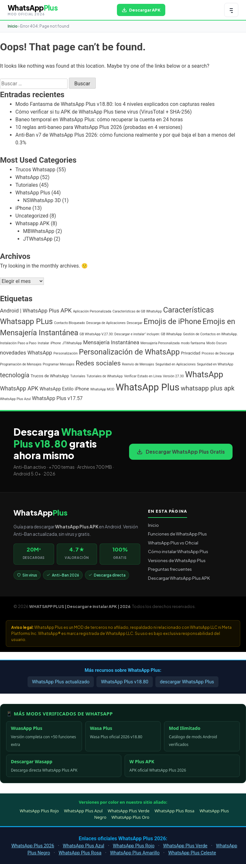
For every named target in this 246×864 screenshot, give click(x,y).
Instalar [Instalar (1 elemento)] (43, 343)
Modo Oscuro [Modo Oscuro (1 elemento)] (216, 343)
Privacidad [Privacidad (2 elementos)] (191, 353)
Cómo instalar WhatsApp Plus (178, 551)
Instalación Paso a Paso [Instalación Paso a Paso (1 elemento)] (18, 343)
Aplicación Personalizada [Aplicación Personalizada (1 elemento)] (92, 311)
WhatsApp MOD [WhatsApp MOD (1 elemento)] (102, 389)
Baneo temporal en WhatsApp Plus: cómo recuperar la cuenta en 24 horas (99, 119)
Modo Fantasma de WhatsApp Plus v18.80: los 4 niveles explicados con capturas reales (115, 104)
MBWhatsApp (38, 231)
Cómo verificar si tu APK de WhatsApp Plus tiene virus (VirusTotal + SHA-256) (103, 112)
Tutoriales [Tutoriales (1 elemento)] (77, 376)
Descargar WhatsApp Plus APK (179, 578)
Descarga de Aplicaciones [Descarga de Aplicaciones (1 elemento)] (106, 323)
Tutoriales (26, 185)
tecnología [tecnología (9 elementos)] (14, 375)
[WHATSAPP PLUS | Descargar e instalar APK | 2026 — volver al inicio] (33, 10)
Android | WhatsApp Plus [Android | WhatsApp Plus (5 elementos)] (29, 310)
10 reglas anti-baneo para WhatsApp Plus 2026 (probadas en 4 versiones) (98, 127)
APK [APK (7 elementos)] (66, 310)
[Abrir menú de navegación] (231, 10)
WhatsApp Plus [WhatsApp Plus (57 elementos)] (147, 387)
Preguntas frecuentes (170, 569)
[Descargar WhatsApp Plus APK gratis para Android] (141, 10)
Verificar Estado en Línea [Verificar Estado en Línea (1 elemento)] (142, 376)
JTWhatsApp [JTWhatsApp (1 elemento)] (72, 343)
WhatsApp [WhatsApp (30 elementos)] (204, 374)
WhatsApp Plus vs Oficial (173, 542)
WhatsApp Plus (32, 193)
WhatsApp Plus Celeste (192, 853)
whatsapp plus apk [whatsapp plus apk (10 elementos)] (207, 388)
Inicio (13, 26)
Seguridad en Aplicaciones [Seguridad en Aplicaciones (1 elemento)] (175, 364)
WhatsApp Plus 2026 (32, 846)
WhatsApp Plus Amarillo (135, 853)
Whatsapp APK (32, 223)
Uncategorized (31, 216)
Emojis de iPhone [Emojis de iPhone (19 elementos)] (172, 321)
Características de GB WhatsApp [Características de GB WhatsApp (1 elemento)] (137, 311)
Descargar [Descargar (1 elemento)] (134, 323)
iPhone (23, 208)
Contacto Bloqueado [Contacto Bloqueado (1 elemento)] (69, 323)
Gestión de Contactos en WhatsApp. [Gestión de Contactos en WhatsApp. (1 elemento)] (210, 334)
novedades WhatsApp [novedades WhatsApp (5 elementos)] (26, 352)
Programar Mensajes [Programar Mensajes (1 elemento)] (59, 364)
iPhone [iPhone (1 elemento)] (55, 343)
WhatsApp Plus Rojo (39, 811)
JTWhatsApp (38, 239)
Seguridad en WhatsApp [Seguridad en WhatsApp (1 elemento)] (215, 364)
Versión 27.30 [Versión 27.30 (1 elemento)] (173, 376)
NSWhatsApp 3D (42, 200)
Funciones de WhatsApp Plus (177, 533)
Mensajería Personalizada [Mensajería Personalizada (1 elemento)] (160, 343)
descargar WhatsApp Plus (187, 682)
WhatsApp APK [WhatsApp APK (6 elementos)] (19, 388)
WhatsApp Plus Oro (130, 817)
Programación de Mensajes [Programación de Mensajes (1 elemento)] (21, 364)
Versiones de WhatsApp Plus (177, 560)
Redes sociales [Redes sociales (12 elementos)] (98, 363)
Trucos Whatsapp (35, 170)
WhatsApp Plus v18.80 (124, 682)
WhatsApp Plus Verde (128, 811)
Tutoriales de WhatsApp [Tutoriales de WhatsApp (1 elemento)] (104, 376)
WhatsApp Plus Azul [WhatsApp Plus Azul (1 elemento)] (15, 399)
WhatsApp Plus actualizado (60, 682)
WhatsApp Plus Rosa (174, 811)
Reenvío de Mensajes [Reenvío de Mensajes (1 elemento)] (138, 364)
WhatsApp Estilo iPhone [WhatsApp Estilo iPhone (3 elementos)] (64, 389)
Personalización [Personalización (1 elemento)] (65, 353)
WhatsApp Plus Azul (83, 811)
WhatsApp (27, 177)
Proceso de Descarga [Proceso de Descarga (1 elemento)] (217, 353)
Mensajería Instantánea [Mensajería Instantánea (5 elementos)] (111, 342)
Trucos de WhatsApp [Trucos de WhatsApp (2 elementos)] (50, 375)
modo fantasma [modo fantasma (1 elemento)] (193, 343)
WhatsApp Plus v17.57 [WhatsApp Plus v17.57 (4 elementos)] (57, 398)
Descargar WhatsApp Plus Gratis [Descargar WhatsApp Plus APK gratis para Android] (181, 452)
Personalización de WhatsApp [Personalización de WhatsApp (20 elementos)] (129, 351)
